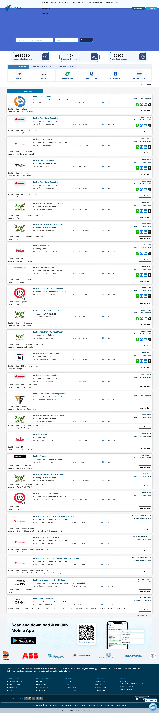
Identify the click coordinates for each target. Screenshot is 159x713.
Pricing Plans (75, 3)
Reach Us (69, 681)
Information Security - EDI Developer (54, 580)
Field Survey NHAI (47, 267)
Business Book (99, 681)
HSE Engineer (45, 97)
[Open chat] (153, 707)
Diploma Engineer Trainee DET (52, 288)
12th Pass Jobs (42, 687)
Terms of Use (70, 690)
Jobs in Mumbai (65, 705)
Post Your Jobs (63, 3)
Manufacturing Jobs (15, 681)
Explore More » (146, 84)
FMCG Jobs (12, 687)
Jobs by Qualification (42, 67)
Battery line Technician (49, 353)
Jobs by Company (18, 67)
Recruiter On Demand (94, 3)
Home (45, 3)
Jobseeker (138, 8)
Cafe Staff (44, 434)
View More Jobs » (144, 616)
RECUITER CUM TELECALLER (51, 203)
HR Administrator (47, 139)
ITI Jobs (39, 681)
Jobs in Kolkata (93, 705)
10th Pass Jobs (42, 690)
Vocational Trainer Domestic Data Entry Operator (59, 558)
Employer (45, 13)
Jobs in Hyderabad (107, 705)
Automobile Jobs (13, 684)
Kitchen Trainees (46, 246)
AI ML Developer (46, 599)
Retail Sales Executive (49, 118)
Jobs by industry (65, 67)
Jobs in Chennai (79, 705)
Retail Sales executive (49, 375)
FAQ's (67, 684)
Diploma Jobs (41, 684)
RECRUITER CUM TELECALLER (52, 415)
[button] (151, 700)
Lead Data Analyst (47, 160)
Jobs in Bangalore (51, 705)
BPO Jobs (11, 690)
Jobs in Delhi (37, 705)
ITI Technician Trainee (49, 493)
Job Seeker (46, 8)
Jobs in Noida (121, 705)
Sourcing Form (99, 690)
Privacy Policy (70, 687)
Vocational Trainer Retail (49, 537)
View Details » (145, 530)
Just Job (79, 711)
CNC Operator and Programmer (52, 394)
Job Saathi (112, 3)
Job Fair (53, 3)
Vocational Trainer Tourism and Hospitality (57, 516)
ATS (83, 3)
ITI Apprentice (45, 456)
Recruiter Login (100, 687)
